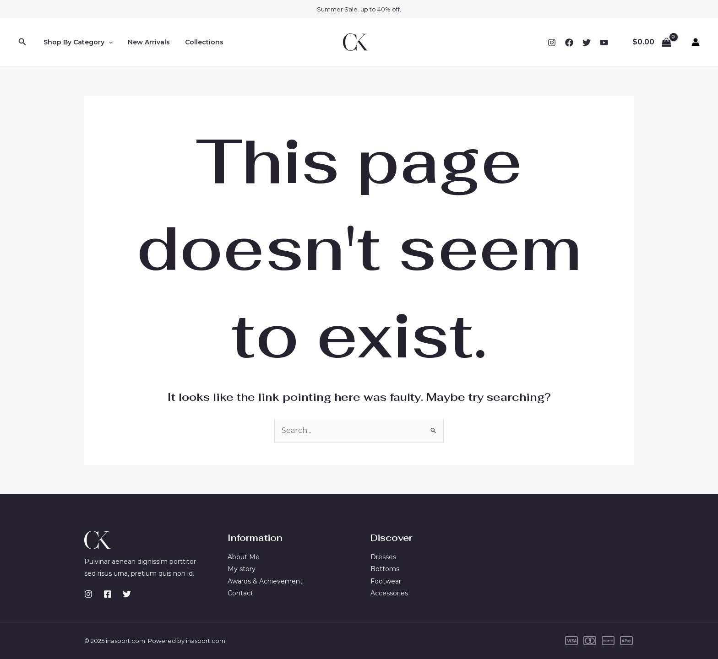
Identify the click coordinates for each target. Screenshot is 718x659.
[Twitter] (586, 42)
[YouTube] (604, 42)
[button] (22, 42)
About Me (244, 557)
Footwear (385, 581)
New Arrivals (146, 42)
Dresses (383, 557)
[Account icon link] (695, 42)
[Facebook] (569, 42)
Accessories (389, 593)
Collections (199, 42)
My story (242, 569)
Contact (240, 593)
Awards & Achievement (265, 581)
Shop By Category (76, 42)
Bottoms (384, 569)
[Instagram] (552, 42)
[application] (107, 42)
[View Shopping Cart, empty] (651, 42)
